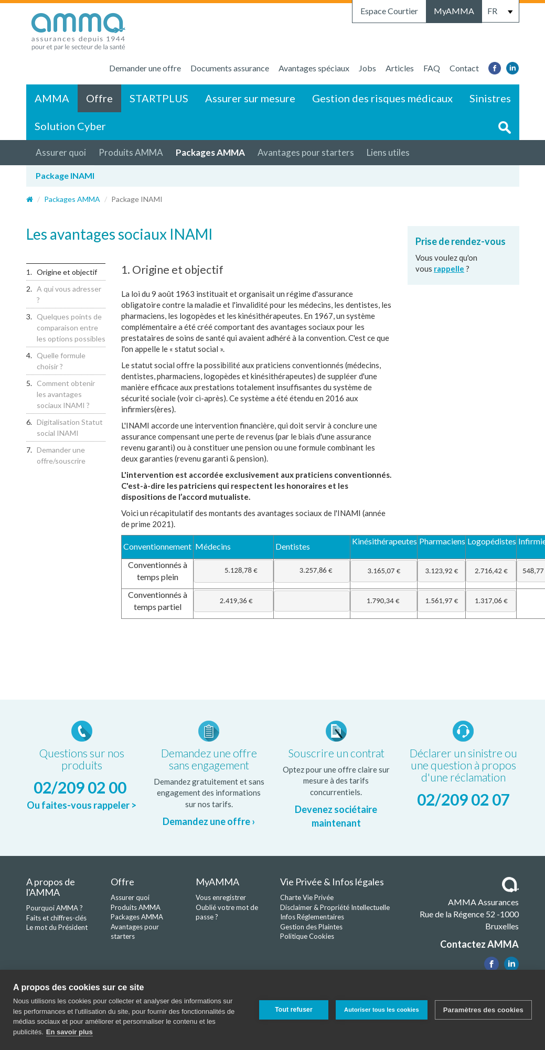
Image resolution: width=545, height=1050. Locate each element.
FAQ (431, 68)
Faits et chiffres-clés (56, 918)
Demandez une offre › (209, 821)
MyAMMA (454, 11)
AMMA (52, 98)
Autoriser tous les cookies (381, 1009)
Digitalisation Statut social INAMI (70, 427)
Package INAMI (65, 175)
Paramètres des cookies (483, 1010)
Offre (99, 98)
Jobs (367, 68)
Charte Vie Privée (307, 897)
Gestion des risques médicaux (382, 98)
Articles (400, 68)
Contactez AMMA (479, 944)
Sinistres (490, 98)
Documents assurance (229, 68)
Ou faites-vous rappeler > (81, 805)
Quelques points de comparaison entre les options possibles (71, 327)
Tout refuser (294, 1009)
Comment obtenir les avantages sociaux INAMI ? (66, 394)
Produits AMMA (131, 152)
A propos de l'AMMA (50, 887)
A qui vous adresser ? (69, 294)
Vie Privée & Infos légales (332, 881)
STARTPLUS (159, 98)
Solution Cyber (70, 126)
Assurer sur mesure (250, 98)
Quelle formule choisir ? (61, 361)
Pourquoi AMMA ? (54, 908)
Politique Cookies (307, 936)
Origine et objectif (67, 271)
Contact (464, 68)
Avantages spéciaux (314, 68)
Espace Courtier (389, 11)
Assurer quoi (61, 152)
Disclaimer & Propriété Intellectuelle (335, 907)
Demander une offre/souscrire (61, 455)
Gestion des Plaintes (311, 927)
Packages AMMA (210, 152)
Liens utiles (388, 152)
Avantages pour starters (306, 152)
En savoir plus (69, 1032)
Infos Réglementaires (312, 917)
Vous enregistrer (221, 897)
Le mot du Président (57, 927)
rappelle (449, 268)
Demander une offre (145, 68)
